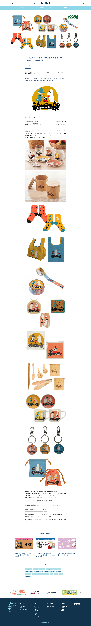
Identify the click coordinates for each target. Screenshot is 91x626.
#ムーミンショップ (29, 569)
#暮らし (51, 573)
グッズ (35, 605)
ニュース (16, 7)
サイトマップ (63, 609)
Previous (10, 592)
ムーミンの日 (36, 611)
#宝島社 (31, 571)
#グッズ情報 (48, 569)
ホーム (8, 7)
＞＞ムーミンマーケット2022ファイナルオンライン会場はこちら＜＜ (41, 500)
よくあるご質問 (63, 603)
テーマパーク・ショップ (51, 606)
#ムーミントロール (35, 573)
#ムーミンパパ (42, 573)
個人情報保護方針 (64, 606)
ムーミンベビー (36, 607)
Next (80, 592)
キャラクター (22, 603)
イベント (24, 7)
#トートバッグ (28, 576)
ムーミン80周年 (37, 616)
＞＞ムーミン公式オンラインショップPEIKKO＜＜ (36, 509)
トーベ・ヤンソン (50, 605)
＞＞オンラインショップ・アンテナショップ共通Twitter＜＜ (39, 516)
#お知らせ (56, 573)
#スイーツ (60, 573)
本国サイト (63, 610)
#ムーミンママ (28, 573)
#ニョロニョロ (47, 571)
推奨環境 (62, 607)
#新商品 (27, 571)
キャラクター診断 (23, 609)
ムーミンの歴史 (50, 603)
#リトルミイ (35, 569)
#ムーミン (53, 569)
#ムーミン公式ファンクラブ (38, 571)
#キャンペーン (58, 571)
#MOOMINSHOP (42, 569)
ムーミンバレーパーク (38, 610)
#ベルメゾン (53, 571)
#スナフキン (59, 569)
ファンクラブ (36, 609)
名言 (21, 607)
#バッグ (47, 573)
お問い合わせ (63, 605)
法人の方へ (49, 607)
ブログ (35, 606)
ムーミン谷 (22, 605)
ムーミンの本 (22, 606)
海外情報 (35, 613)
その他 (35, 614)
